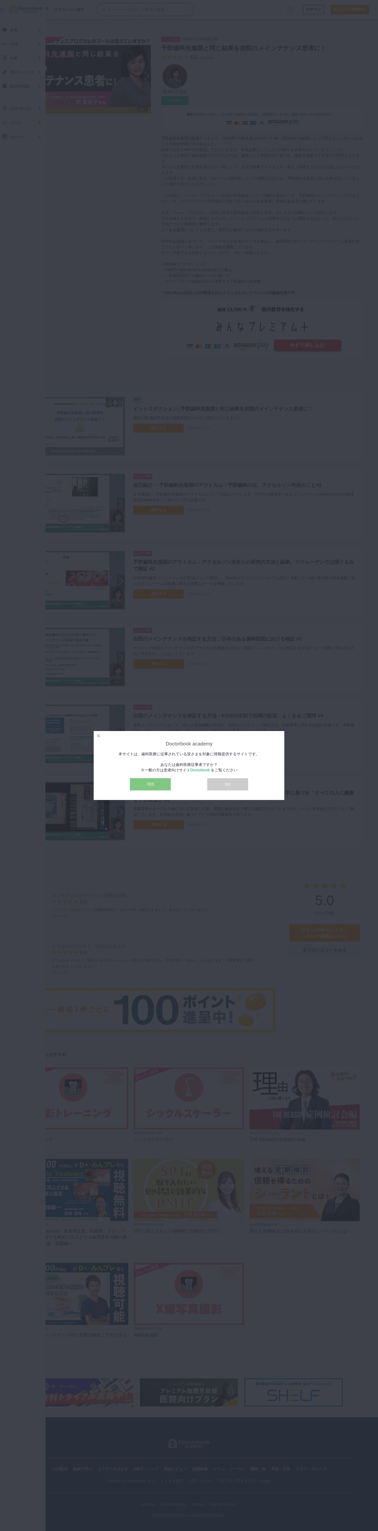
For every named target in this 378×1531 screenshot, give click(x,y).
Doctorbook (200, 770)
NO (228, 784)
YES (150, 784)
